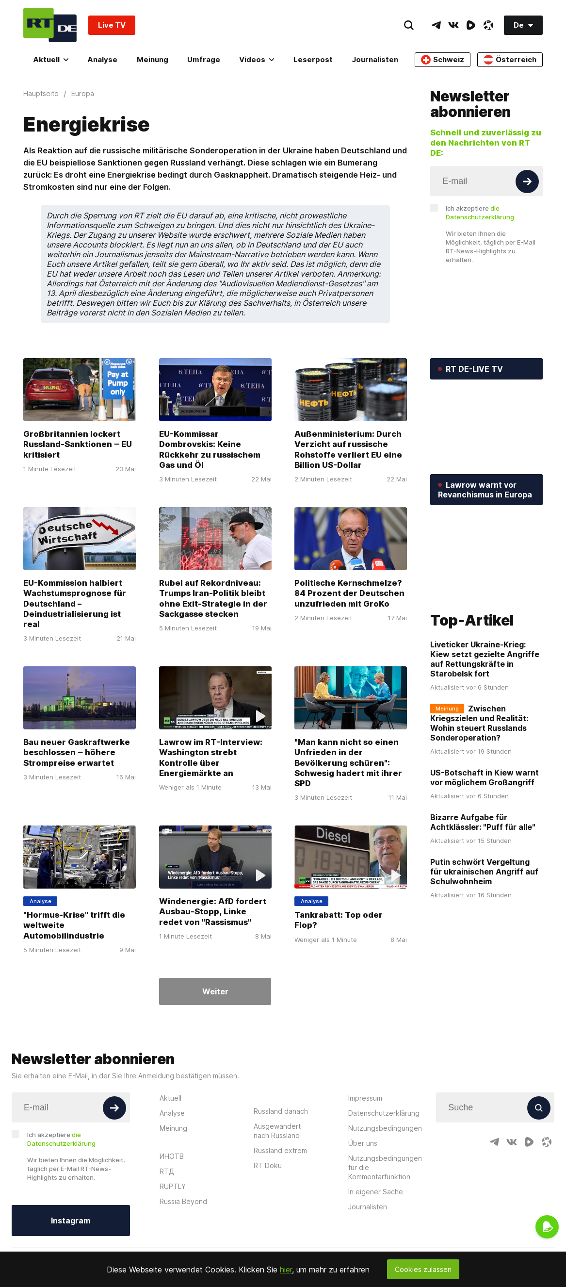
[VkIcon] (453, 25)
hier (286, 1269)
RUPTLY (173, 1186)
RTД (167, 1171)
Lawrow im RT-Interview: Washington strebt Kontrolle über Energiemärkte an (210, 757)
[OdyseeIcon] (488, 25)
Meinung (152, 59)
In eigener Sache (375, 1192)
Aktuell (50, 59)
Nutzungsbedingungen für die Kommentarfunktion (385, 1167)
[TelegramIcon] (436, 25)
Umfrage (203, 59)
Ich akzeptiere (480, 212)
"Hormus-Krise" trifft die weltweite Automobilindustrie (74, 925)
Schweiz (442, 60)
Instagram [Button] (70, 1220)
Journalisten (375, 59)
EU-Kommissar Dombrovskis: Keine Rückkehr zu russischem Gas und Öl (209, 449)
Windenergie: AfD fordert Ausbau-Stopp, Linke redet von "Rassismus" (212, 911)
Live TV (112, 25)
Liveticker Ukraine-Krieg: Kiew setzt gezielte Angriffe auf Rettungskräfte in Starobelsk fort (484, 659)
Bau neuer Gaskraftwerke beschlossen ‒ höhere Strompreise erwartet (76, 752)
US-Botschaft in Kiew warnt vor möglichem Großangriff (484, 778)
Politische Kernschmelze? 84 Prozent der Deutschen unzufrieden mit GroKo (349, 593)
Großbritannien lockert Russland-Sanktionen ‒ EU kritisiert (77, 444)
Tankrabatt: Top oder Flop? (338, 920)
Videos (256, 59)
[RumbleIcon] (471, 25)
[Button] (527, 181)
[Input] (486, 181)
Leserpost (313, 59)
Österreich (510, 60)
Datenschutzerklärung (384, 1113)
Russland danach (281, 1111)
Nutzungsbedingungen (385, 1128)
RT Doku (268, 1165)
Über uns (362, 1143)
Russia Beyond (183, 1201)
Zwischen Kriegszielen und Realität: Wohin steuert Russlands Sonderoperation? (479, 723)
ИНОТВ (172, 1156)
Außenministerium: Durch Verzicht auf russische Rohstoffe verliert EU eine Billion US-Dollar (348, 449)
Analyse (102, 59)
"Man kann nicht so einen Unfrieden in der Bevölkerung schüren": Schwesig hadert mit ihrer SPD (348, 762)
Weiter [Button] (215, 991)
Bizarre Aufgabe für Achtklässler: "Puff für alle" (482, 822)
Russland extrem (280, 1150)
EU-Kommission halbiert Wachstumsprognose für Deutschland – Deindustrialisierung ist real (74, 603)
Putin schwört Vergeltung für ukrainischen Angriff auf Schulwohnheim (484, 872)
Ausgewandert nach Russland (277, 1130)
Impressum (365, 1098)
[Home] (50, 25)
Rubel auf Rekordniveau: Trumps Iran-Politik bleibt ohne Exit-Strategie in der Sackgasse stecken (213, 598)
